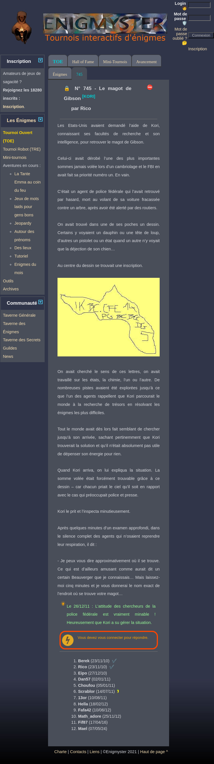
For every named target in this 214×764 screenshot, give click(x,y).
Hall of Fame (83, 61)
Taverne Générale (19, 315)
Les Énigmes (21, 120)
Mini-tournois (14, 157)
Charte (60, 751)
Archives (11, 289)
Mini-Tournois (115, 61)
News (8, 356)
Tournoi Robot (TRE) (22, 149)
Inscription (197, 49)
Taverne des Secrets (21, 340)
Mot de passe (180, 18)
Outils (8, 281)
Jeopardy (22, 223)
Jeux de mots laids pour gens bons (26, 207)
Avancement (146, 61)
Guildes (10, 348)
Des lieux (22, 248)
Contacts (78, 751)
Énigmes (60, 74)
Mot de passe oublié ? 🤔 (180, 36)
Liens (94, 751)
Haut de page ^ (154, 751)
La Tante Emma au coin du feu (27, 182)
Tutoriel (21, 256)
